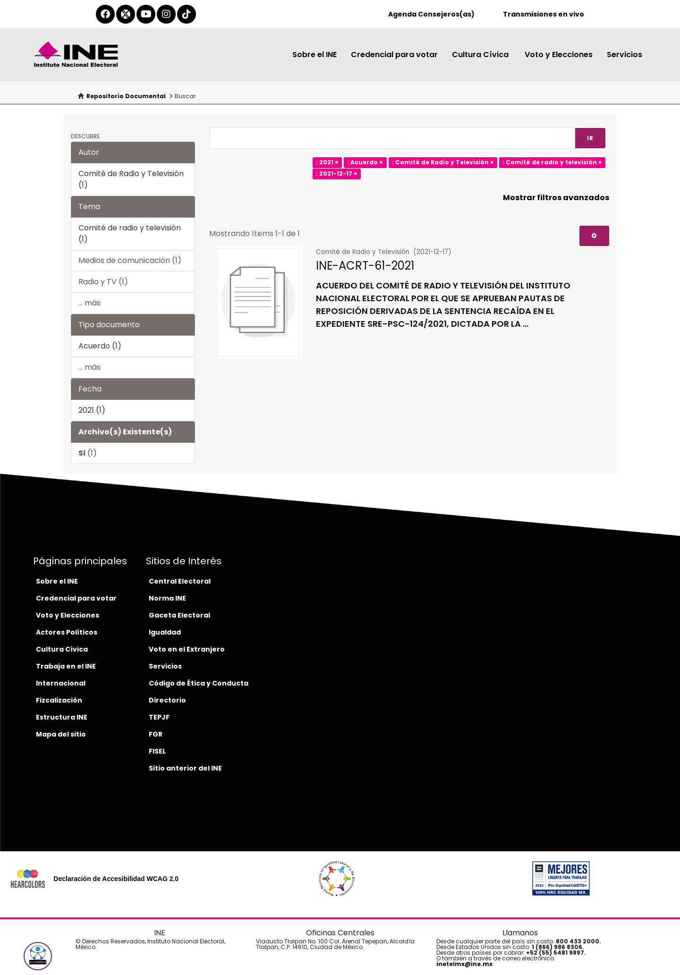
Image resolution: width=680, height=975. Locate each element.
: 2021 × (327, 163)
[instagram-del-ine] (166, 14)
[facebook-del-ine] (105, 14)
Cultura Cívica (481, 54)
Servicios (624, 54)
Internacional (60, 683)
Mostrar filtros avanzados (556, 197)
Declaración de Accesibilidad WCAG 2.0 (115, 878)
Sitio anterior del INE (185, 768)
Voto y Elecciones (559, 54)
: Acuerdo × (365, 163)
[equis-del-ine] (125, 14)
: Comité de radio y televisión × (552, 163)
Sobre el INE (314, 54)
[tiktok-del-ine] (186, 14)
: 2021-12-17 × (336, 174)
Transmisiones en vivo (543, 14)
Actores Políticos (66, 632)
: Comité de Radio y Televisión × (443, 163)
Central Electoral (180, 581)
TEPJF (159, 717)
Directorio (167, 700)
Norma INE (167, 598)
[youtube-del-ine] (145, 14)
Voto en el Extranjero (187, 649)
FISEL (157, 751)
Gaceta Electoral (179, 615)
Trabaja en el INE (66, 666)
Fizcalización (59, 700)
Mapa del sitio (61, 734)
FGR (155, 734)
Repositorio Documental (126, 96)
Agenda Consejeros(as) (431, 14)
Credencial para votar (394, 54)
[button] (38, 956)
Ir (590, 138)
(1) (87, 453)
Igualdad (165, 632)
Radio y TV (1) (103, 281)
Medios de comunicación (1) (129, 260)
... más (89, 302)
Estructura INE (61, 717)
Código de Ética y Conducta (198, 683)
